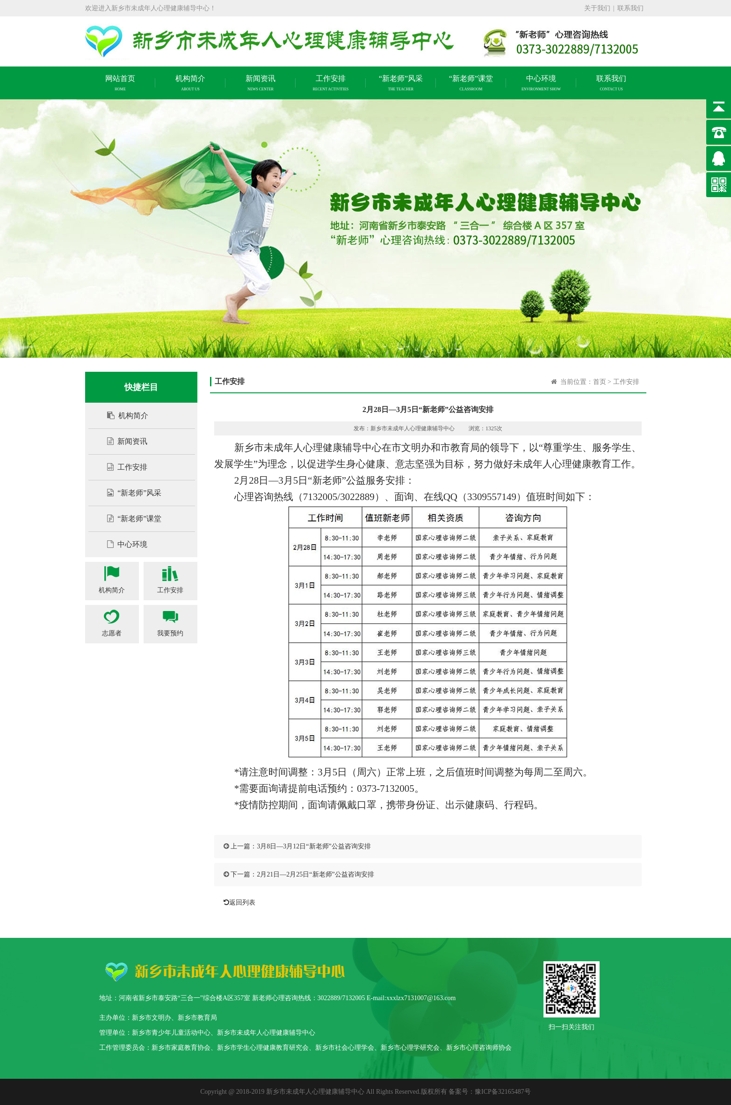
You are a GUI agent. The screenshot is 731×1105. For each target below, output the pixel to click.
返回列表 (237, 902)
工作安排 (122, 467)
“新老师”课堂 (129, 519)
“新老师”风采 (129, 493)
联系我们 (630, 8)
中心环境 (122, 544)
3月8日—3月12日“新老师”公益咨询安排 (313, 846)
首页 (599, 381)
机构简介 (123, 416)
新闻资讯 (122, 441)
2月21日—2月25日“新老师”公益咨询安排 (315, 874)
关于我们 (597, 8)
